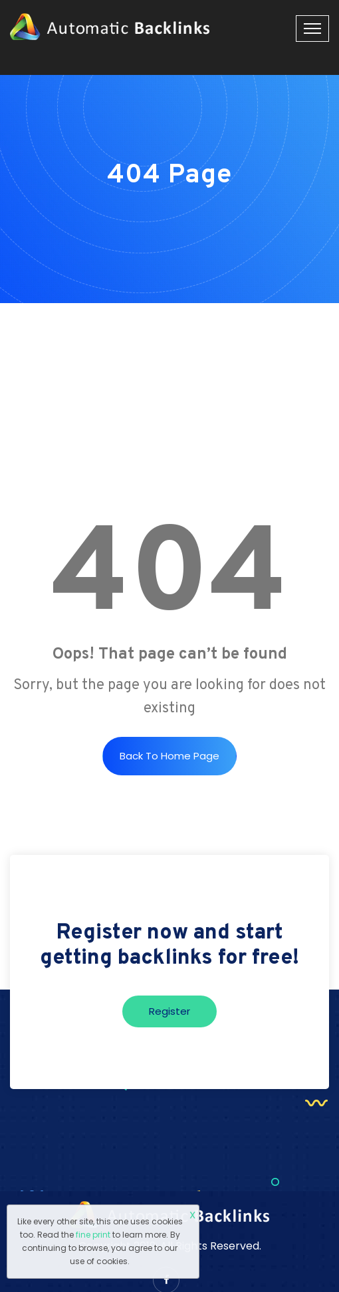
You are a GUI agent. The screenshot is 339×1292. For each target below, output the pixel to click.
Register (169, 1011)
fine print (93, 1234)
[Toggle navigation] (312, 28)
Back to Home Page (169, 756)
